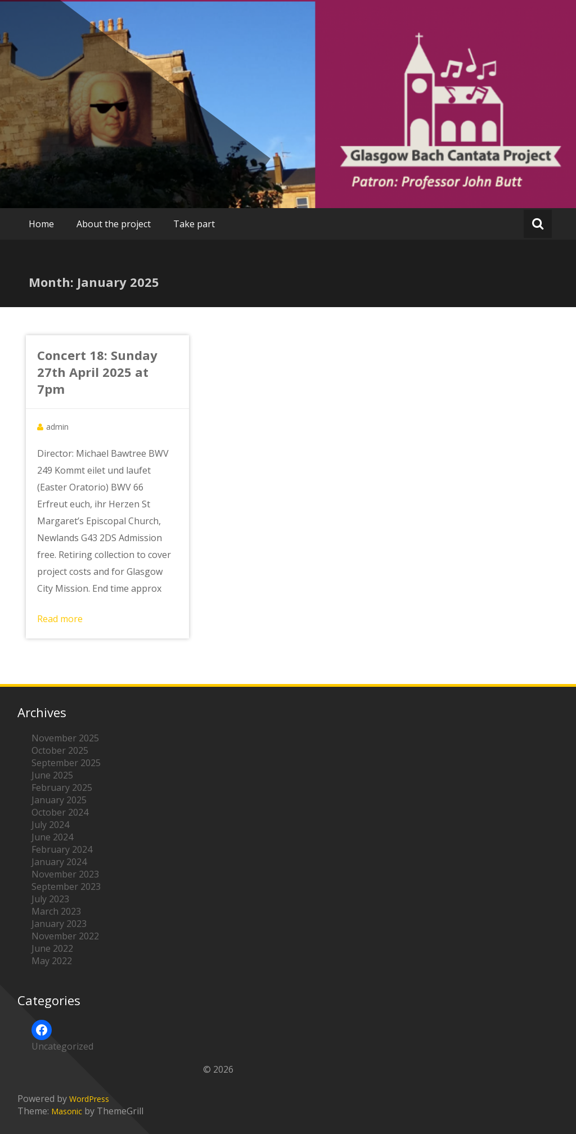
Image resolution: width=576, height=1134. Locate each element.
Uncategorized (62, 1046)
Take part (194, 224)
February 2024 (62, 849)
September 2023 (66, 886)
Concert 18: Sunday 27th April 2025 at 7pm (97, 371)
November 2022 (65, 936)
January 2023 (59, 923)
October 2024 (60, 812)
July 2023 (50, 899)
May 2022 (52, 961)
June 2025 (52, 775)
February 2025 (62, 787)
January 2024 (59, 862)
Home (41, 224)
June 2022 (52, 948)
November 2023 (65, 874)
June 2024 (52, 837)
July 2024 (50, 824)
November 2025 (65, 738)
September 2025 (66, 763)
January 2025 (59, 800)
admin (57, 426)
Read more (60, 619)
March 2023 (56, 911)
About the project (113, 224)
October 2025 (60, 750)
